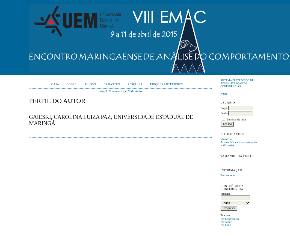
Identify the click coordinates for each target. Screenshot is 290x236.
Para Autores (227, 175)
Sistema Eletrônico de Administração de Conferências (237, 83)
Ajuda (223, 93)
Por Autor (226, 221)
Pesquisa (135, 84)
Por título (225, 224)
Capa (55, 84)
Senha (224, 113)
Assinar (224, 142)
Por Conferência (229, 218)
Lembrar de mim (236, 119)
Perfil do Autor (132, 91)
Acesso (90, 84)
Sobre (72, 84)
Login (224, 108)
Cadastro (112, 84)
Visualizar (226, 139)
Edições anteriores (166, 84)
